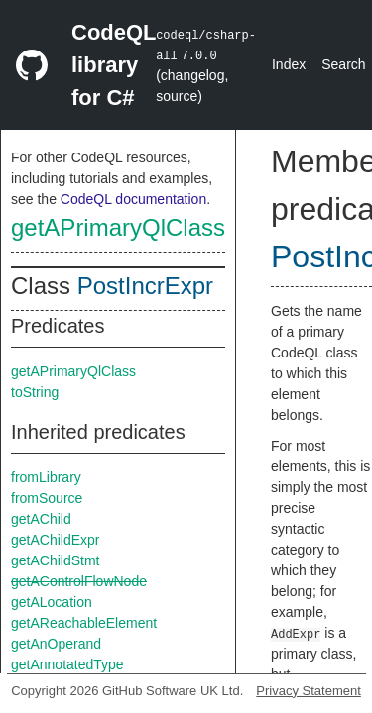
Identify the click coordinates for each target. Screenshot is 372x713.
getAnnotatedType (67, 664)
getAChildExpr (55, 540)
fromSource (46, 498)
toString (35, 392)
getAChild (41, 519)
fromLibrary (46, 477)
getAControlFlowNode (79, 581)
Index (289, 64)
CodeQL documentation (133, 199)
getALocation (51, 602)
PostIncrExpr (145, 285)
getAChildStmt (55, 560)
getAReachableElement (84, 623)
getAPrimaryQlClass (118, 227)
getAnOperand (56, 644)
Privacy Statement (308, 690)
